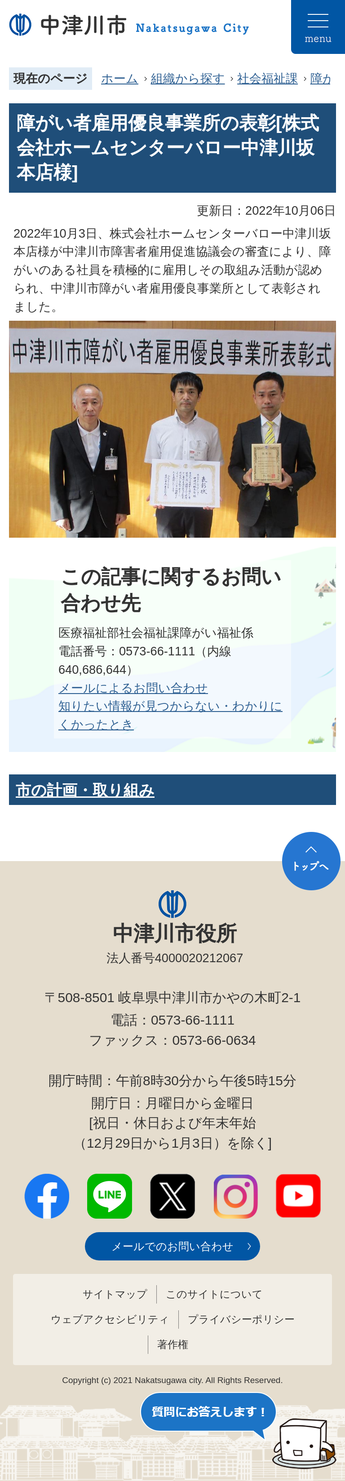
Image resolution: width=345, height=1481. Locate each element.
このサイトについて (214, 1294)
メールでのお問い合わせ (172, 1246)
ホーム (119, 78)
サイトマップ (115, 1294)
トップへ (311, 861)
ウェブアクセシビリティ (110, 1319)
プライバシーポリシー (241, 1319)
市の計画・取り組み (85, 790)
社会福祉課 (267, 78)
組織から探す (188, 78)
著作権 (172, 1344)
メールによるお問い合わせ (133, 688)
